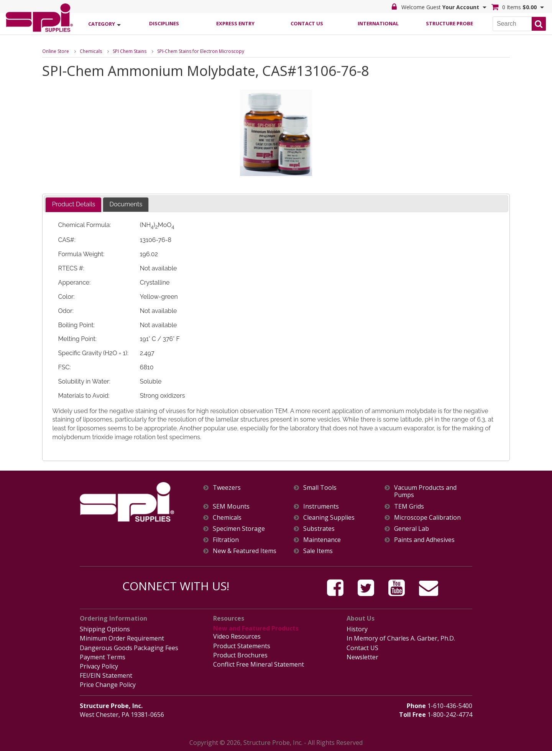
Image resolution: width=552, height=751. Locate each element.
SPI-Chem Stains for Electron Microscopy (200, 51)
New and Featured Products (256, 628)
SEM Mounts (231, 506)
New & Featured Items (244, 551)
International (378, 23)
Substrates (319, 528)
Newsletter (362, 657)
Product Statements (241, 646)
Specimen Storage (239, 528)
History (357, 629)
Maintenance (322, 539)
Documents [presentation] (125, 204)
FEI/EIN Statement (106, 675)
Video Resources (237, 636)
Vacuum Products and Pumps (425, 491)
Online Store (55, 51)
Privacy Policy (99, 666)
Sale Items (318, 551)
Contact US (362, 648)
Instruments (321, 506)
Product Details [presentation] (73, 204)
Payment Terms (102, 657)
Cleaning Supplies (329, 517)
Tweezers (227, 487)
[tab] (73, 204)
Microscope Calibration (427, 517)
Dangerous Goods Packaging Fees (129, 648)
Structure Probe (449, 23)
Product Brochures (240, 655)
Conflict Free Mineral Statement (258, 664)
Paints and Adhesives (424, 539)
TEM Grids (409, 506)
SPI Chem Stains (129, 51)
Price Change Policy (108, 684)
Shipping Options (105, 629)
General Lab (411, 528)
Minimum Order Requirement (122, 638)
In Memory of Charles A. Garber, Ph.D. (401, 638)
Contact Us (307, 23)
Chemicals (91, 51)
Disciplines (164, 23)
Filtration (226, 539)
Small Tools (320, 487)
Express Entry (235, 23)
